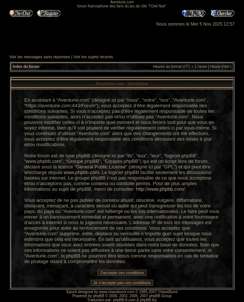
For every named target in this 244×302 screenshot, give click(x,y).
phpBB (98, 296)
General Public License (101, 167)
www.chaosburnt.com (116, 292)
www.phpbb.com (81, 172)
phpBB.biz (148, 300)
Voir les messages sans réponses (39, 57)
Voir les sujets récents (93, 57)
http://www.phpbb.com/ (160, 189)
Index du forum (26, 67)
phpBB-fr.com (124, 300)
